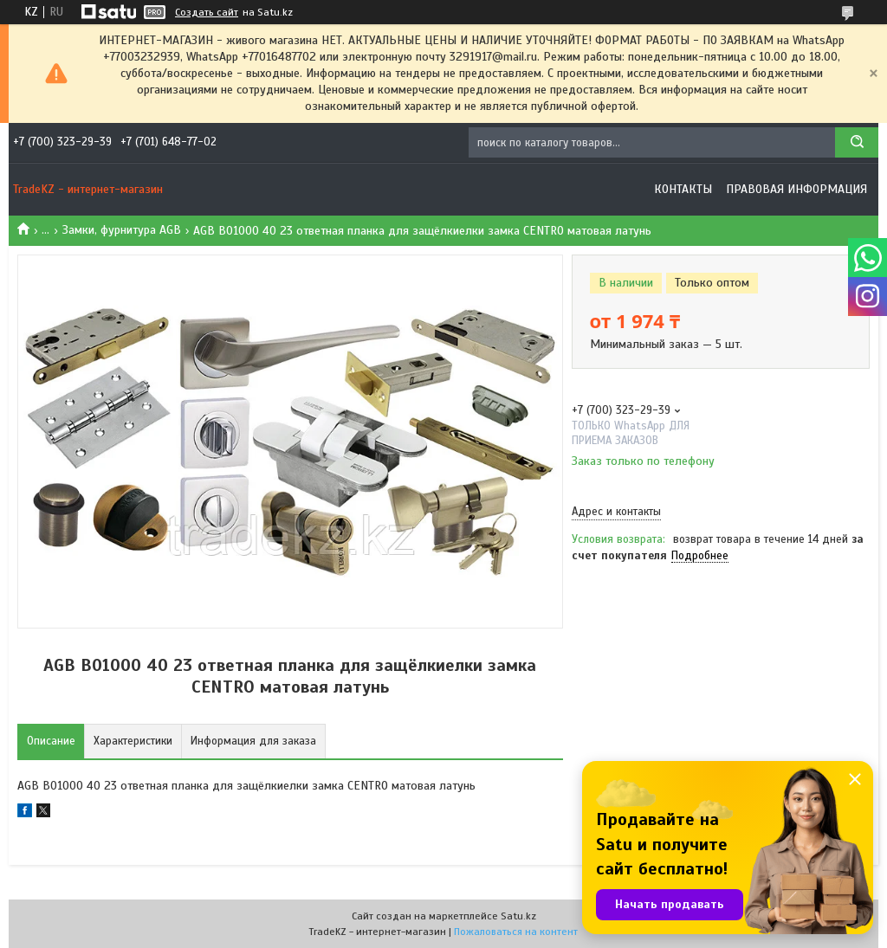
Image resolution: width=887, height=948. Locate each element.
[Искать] (856, 142)
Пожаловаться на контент (516, 931)
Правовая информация (796, 189)
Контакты (683, 189)
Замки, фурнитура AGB (121, 229)
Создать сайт (206, 12)
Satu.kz (518, 916)
